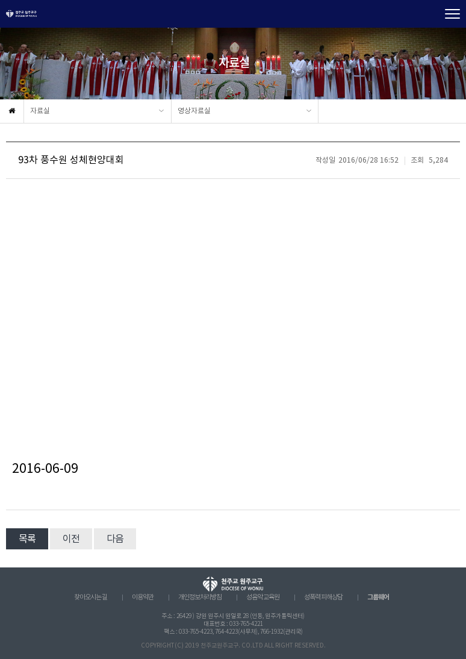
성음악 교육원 (262, 597)
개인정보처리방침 (200, 597)
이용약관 (143, 597)
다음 (115, 539)
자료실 (40, 111)
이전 (71, 539)
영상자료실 (194, 111)
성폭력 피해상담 (323, 597)
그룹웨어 (378, 597)
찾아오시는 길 (90, 597)
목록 (27, 539)
